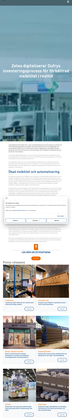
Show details (60, 216)
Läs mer (36, 258)
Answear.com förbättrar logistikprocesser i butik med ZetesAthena (52, 303)
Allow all (56, 220)
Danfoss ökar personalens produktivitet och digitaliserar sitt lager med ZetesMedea (52, 354)
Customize (36, 220)
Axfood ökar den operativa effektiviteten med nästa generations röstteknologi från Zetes (18, 408)
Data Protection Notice (19, 210)
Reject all (15, 220)
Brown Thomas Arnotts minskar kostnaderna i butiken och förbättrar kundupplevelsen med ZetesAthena (17, 355)
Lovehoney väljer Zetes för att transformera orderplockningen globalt (19, 303)
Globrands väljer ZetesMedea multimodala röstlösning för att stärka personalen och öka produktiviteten (52, 408)
